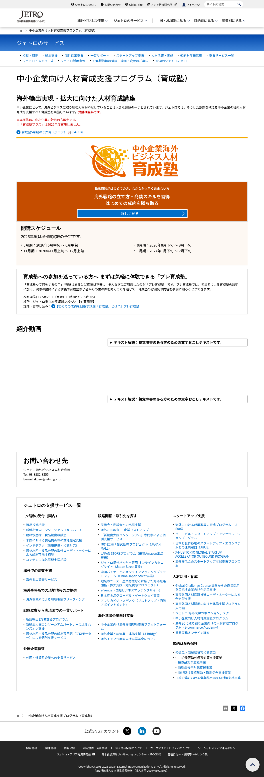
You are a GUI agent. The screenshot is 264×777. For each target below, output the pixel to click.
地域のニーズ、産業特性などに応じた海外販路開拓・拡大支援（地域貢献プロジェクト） (133, 583)
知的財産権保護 (191, 55)
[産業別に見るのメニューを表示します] (233, 20)
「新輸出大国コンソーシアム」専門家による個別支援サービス (133, 537)
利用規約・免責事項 (95, 748)
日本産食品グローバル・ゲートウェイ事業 (130, 595)
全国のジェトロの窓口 (171, 61)
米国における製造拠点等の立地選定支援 (54, 540)
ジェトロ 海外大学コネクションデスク (202, 613)
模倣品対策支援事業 (192, 662)
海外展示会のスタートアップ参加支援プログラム (208, 563)
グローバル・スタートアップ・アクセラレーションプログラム (207, 536)
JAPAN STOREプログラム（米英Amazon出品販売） (132, 555)
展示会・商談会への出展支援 (121, 524)
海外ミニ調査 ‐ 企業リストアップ (125, 530)
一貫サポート (99, 55)
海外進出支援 (74, 55)
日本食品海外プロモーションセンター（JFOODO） (132, 754)
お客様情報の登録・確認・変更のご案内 (120, 61)
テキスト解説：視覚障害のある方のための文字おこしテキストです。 (168, 342)
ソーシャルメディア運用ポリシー (218, 748)
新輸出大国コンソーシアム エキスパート (54, 530)
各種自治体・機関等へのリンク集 (188, 754)
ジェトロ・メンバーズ (37, 61)
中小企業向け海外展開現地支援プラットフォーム (133, 626)
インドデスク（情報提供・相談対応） (52, 545)
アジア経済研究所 (164, 4)
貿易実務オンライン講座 (192, 632)
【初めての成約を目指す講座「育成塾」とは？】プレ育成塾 (98, 306)
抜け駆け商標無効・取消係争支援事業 (204, 672)
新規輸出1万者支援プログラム (47, 619)
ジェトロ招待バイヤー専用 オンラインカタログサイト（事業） (132, 564)
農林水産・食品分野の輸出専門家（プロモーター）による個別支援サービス (58, 635)
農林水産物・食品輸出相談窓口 (48, 535)
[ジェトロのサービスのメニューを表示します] (130, 20)
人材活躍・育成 (162, 55)
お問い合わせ (113, 4)
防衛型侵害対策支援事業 (195, 667)
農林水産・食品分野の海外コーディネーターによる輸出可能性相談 (58, 552)
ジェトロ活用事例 (72, 61)
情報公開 (69, 748)
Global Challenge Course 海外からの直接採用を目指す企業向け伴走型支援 (207, 587)
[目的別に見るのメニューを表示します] (205, 20)
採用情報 (31, 748)
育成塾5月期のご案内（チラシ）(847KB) (52, 132)
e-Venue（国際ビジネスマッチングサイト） (131, 590)
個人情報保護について (128, 748)
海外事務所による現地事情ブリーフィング (55, 599)
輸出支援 (51, 55)
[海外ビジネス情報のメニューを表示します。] (92, 20)
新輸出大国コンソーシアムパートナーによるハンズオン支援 (58, 626)
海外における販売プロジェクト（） (131, 546)
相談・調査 (30, 55)
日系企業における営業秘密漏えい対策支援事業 (208, 678)
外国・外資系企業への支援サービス (51, 657)
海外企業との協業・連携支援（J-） (130, 633)
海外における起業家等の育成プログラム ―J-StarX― (206, 526)
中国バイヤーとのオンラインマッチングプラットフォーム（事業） (133, 574)
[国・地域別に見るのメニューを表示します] (174, 20)
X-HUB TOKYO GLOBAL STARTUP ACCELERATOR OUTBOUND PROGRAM (202, 554)
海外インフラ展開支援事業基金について (128, 639)
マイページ (193, 4)
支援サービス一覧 (221, 55)
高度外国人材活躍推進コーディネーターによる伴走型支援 (207, 596)
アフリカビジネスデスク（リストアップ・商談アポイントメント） (133, 602)
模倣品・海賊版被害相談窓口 (195, 652)
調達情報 (50, 748)
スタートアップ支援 (130, 55)
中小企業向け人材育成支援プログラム (201, 618)
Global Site (135, 4)
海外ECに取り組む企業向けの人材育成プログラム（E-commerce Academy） (206, 625)
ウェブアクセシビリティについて (170, 748)
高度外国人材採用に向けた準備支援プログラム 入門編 (208, 605)
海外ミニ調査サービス (41, 579)
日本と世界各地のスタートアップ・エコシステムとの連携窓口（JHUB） (208, 545)
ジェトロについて (85, 4)
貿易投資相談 (35, 524)
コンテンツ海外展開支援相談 (46, 559)
